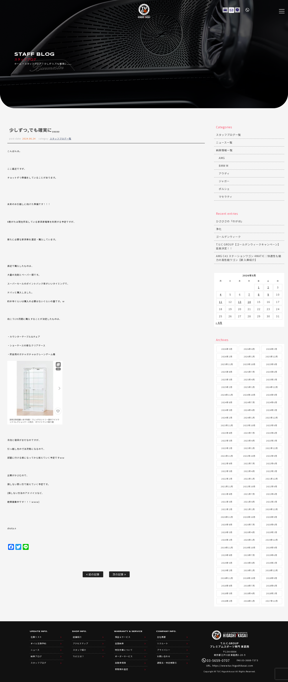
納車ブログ (36, 654)
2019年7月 (249, 555)
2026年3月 (271, 348)
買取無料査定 (121, 666)
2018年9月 (271, 578)
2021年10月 (249, 486)
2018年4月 (249, 593)
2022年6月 (271, 463)
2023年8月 (226, 432)
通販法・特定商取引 (167, 660)
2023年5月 (226, 440)
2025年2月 (226, 387)
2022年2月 (226, 478)
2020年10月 (249, 516)
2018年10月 (249, 578)
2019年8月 (226, 555)
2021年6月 (271, 493)
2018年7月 (249, 585)
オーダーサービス (124, 654)
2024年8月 (226, 402)
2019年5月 (226, 562)
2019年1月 (249, 570)
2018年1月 (249, 600)
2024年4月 (249, 410)
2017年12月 (272, 600)
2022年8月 (226, 463)
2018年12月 (272, 570)
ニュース (35, 648)
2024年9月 (271, 394)
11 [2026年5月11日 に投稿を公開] (220, 302)
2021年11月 (227, 486)
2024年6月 (271, 402)
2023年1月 (249, 448)
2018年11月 (227, 578)
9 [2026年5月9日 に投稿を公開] (268, 294)
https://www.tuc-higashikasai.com (232, 665)
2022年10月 (249, 455)
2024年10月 (249, 394)
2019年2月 (226, 570)
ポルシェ (224, 189)
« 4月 (219, 323)
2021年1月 (249, 509)
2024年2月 (226, 417)
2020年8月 (226, 524)
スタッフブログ (33, 63)
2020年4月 (249, 532)
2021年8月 (226, 493)
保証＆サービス (122, 636)
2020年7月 (249, 524)
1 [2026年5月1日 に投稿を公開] (259, 287)
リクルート (162, 642)
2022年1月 (249, 478)
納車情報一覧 (224, 150)
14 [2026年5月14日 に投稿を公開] (249, 302)
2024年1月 (249, 417)
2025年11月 (227, 364)
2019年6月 (271, 555)
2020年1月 (249, 539)
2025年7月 (249, 371)
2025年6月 (271, 371)
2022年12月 (272, 448)
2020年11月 (227, 516)
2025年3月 (271, 379)
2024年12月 (272, 387)
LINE (237, 9)
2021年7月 (249, 493)
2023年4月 (249, 440)
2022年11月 (227, 455)
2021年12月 (272, 478)
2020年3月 (271, 532)
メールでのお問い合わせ (231, 9)
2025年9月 (271, 364)
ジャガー (224, 181)
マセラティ (225, 196)
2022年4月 (249, 471)
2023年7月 (249, 432)
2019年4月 (249, 562)
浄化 (219, 229)
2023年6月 (271, 432)
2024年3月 (271, 410)
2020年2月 (226, 539)
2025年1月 (249, 387)
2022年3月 (271, 471)
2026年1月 (249, 356)
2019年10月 (249, 547)
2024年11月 (227, 394)
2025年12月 (272, 356)
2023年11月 (227, 425)
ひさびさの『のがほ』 (230, 221)
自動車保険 (120, 660)
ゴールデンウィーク (228, 236)
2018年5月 (226, 593)
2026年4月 (249, 348)
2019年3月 (271, 562)
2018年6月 (271, 585)
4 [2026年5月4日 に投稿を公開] (221, 294)
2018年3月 (271, 593)
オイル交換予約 (38, 642)
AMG (222, 158)
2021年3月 (271, 501)
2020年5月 (226, 532)
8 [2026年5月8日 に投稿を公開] (259, 294)
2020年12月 (272, 509)
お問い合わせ (163, 654)
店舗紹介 (77, 636)
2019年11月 (227, 547)
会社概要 (161, 636)
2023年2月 (226, 448)
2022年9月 (271, 455)
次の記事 (119, 574)
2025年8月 (226, 371)
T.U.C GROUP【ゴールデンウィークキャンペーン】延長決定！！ (248, 246)
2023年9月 (271, 425)
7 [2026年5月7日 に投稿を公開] (249, 294)
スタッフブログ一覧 (60, 138)
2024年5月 (226, 410)
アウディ (224, 173)
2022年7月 (249, 463)
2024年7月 (249, 402)
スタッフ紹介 (79, 648)
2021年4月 (249, 501)
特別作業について (124, 648)
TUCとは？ (78, 654)
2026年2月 (226, 356)
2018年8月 (226, 585)
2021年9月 (271, 486)
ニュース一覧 (224, 142)
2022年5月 (226, 471)
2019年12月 (272, 539)
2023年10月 (249, 425)
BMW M (223, 165)
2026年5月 (226, 348)
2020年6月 (271, 524)
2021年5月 (226, 501)
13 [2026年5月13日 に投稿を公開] (239, 302)
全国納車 (119, 642)
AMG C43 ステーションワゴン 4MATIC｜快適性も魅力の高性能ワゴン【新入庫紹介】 (248, 258)
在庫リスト (225, 9)
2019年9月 (271, 547)
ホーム (17, 63)
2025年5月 (226, 379)
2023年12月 (272, 417)
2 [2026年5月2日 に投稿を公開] (268, 287)
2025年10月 (249, 364)
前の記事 (93, 574)
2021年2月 (226, 509)
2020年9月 (271, 516)
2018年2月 (226, 600)
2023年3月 (271, 440)
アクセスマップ (80, 642)
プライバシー (163, 648)
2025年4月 (249, 379)
